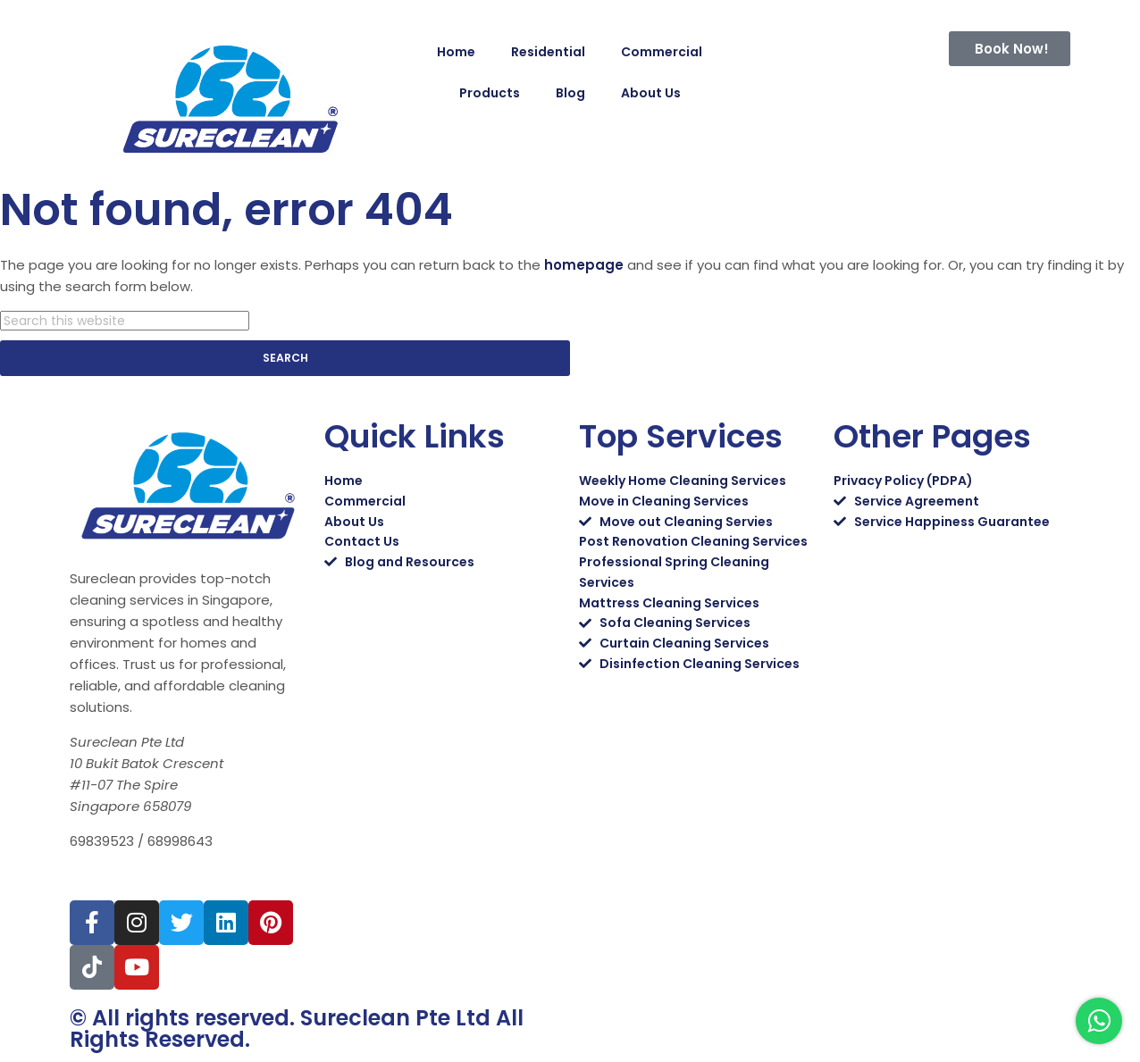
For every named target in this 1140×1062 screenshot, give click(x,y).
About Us (651, 93)
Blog (570, 93)
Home (456, 52)
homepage (584, 264)
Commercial (661, 52)
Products (489, 93)
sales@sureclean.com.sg (162, 878)
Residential (548, 52)
